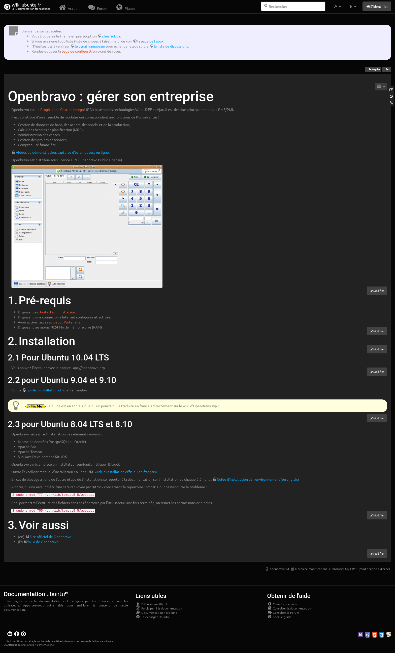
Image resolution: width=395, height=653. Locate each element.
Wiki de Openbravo (43, 541)
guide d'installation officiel (48, 390)
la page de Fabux (150, 41)
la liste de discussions (171, 46)
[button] (337, 6)
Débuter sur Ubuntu (152, 604)
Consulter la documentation (289, 608)
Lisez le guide (279, 617)
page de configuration (79, 51)
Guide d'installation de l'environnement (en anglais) (258, 479)
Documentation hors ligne (156, 612)
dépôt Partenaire (67, 322)
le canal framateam (90, 46)
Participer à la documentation (159, 608)
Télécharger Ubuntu (152, 617)
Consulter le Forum (283, 612)
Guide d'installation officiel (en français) (125, 471)
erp (386, 69)
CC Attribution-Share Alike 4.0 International (29, 644)
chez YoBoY (111, 36)
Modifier (378, 291)
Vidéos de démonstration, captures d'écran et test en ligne (62, 152)
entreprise (373, 69)
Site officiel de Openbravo (50, 536)
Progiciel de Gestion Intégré (62, 109)
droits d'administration (57, 312)
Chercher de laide (282, 604)
